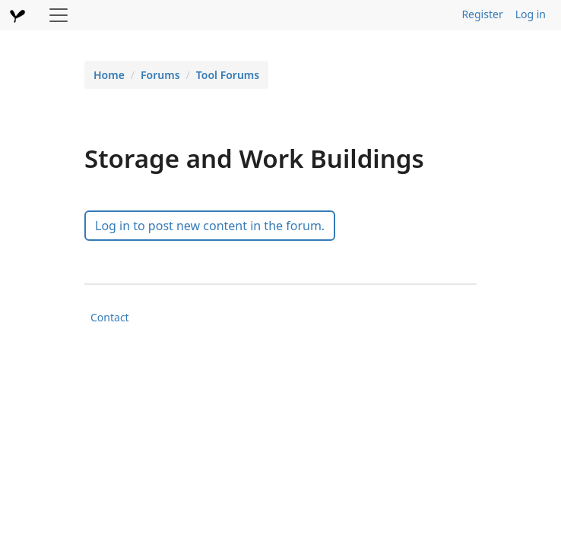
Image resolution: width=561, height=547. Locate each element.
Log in (530, 14)
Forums (160, 75)
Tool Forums (227, 75)
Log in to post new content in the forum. (210, 225)
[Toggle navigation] (58, 15)
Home (109, 75)
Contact (109, 317)
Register (481, 14)
